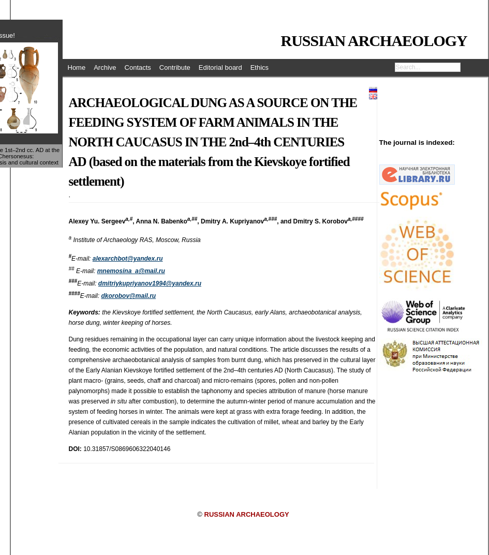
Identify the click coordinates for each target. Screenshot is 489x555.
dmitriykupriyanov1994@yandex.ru (149, 283)
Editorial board (220, 67)
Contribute (174, 67)
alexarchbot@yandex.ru (128, 258)
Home (77, 67)
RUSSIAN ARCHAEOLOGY (374, 40)
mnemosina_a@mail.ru (131, 271)
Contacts (138, 67)
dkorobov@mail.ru (128, 295)
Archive (105, 67)
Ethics (259, 67)
